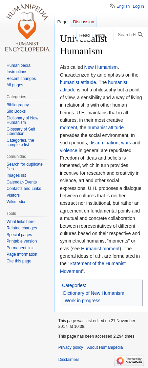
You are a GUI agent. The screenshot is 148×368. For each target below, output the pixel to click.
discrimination (104, 142)
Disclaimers (68, 359)
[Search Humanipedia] (130, 34)
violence (68, 150)
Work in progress (83, 300)
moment (68, 127)
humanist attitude (78, 82)
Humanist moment (100, 248)
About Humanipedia (105, 347)
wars (126, 142)
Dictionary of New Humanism (94, 293)
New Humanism (101, 67)
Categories (73, 285)
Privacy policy (70, 347)
